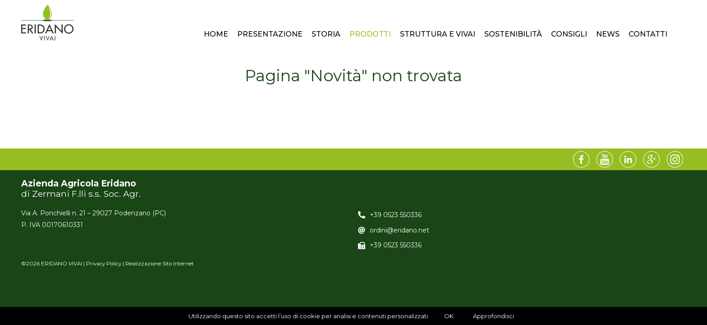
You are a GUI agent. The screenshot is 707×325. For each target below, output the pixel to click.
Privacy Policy (103, 263)
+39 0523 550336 (396, 215)
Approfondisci (493, 316)
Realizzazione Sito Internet (159, 263)
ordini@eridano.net (399, 230)
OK (449, 316)
